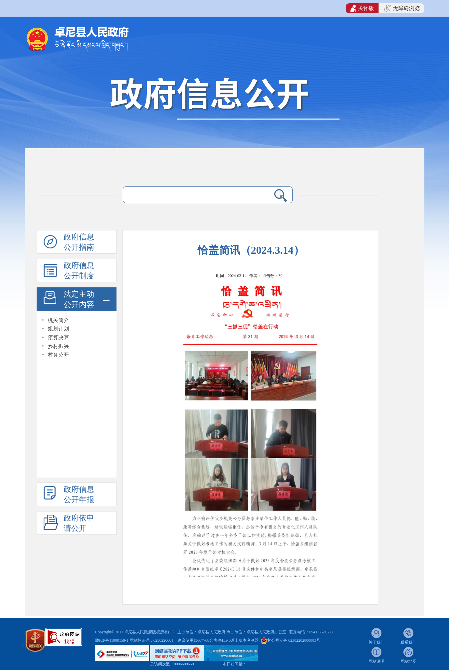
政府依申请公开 (79, 523)
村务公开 (58, 355)
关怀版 (362, 8)
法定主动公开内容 (79, 299)
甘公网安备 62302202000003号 (293, 640)
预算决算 (58, 337)
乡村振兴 (58, 346)
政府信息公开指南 (79, 242)
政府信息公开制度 (79, 270)
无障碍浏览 (401, 8)
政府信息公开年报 (79, 494)
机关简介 (58, 320)
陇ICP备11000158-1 (112, 640)
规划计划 (58, 329)
